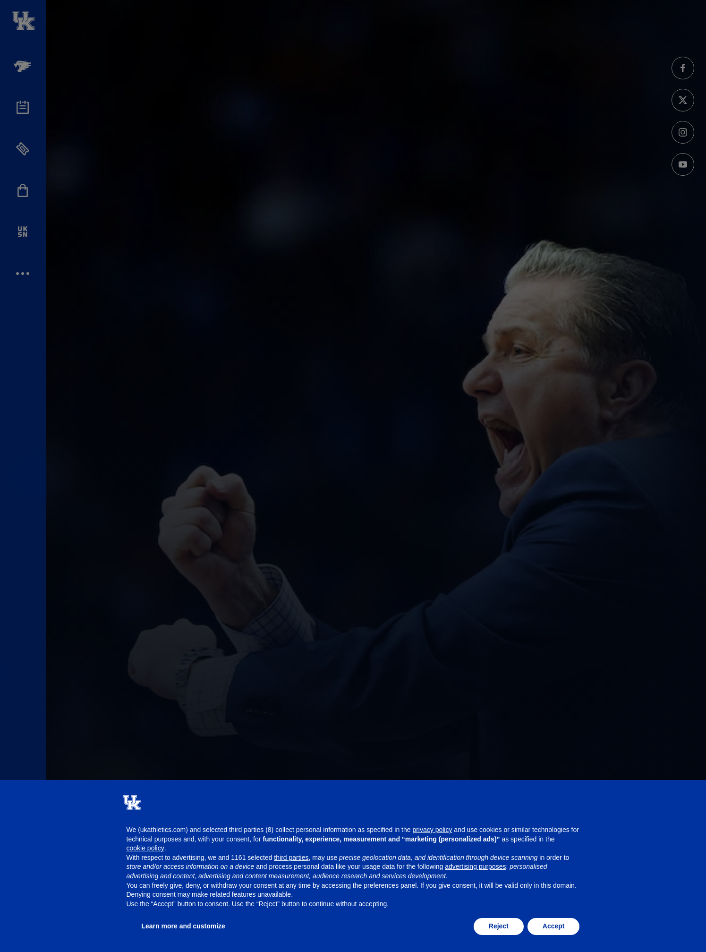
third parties (291, 857)
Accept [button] (554, 926)
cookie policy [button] (145, 848)
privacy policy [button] (432, 829)
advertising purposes (475, 866)
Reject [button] (499, 926)
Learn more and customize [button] (183, 926)
